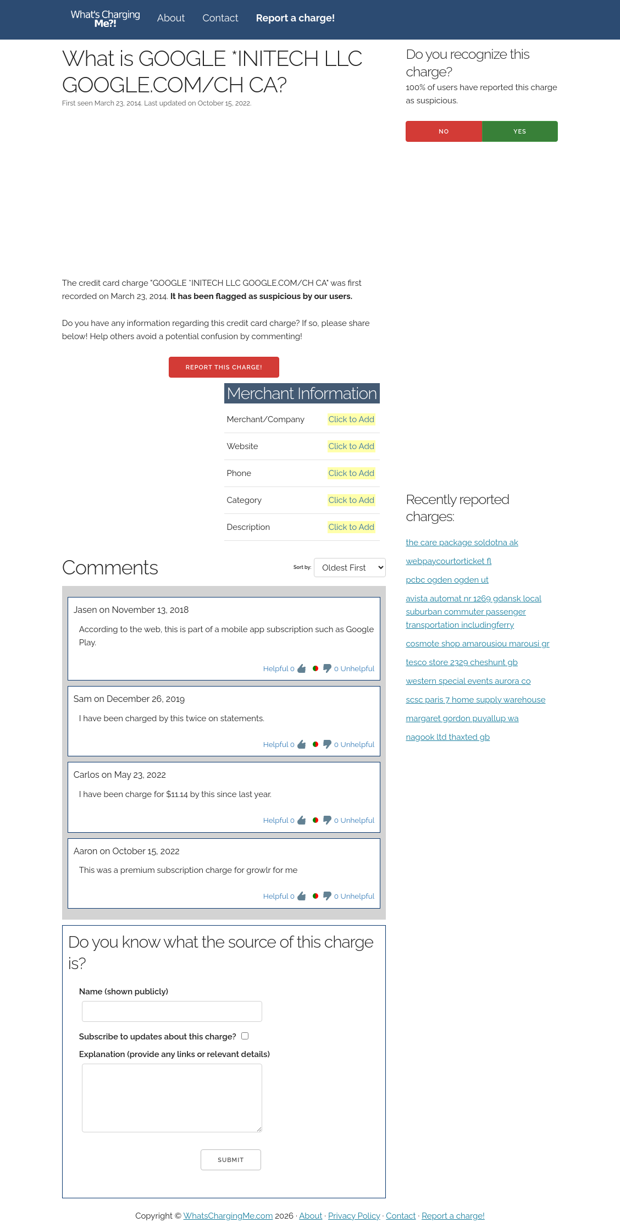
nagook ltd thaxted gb (448, 737)
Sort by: (302, 567)
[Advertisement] (224, 199)
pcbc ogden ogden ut (447, 580)
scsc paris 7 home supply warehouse (475, 700)
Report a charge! (453, 1216)
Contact (221, 18)
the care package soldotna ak (462, 542)
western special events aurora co (468, 681)
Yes (520, 131)
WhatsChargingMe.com (228, 1216)
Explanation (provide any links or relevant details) (174, 1054)
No (444, 131)
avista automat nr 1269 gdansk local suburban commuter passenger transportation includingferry (473, 612)
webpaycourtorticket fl (448, 561)
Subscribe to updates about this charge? (157, 1037)
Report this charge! (224, 367)
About (171, 18)
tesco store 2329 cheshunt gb (462, 662)
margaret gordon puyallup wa (462, 718)
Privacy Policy (354, 1216)
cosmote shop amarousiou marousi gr (477, 644)
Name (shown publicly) (123, 992)
